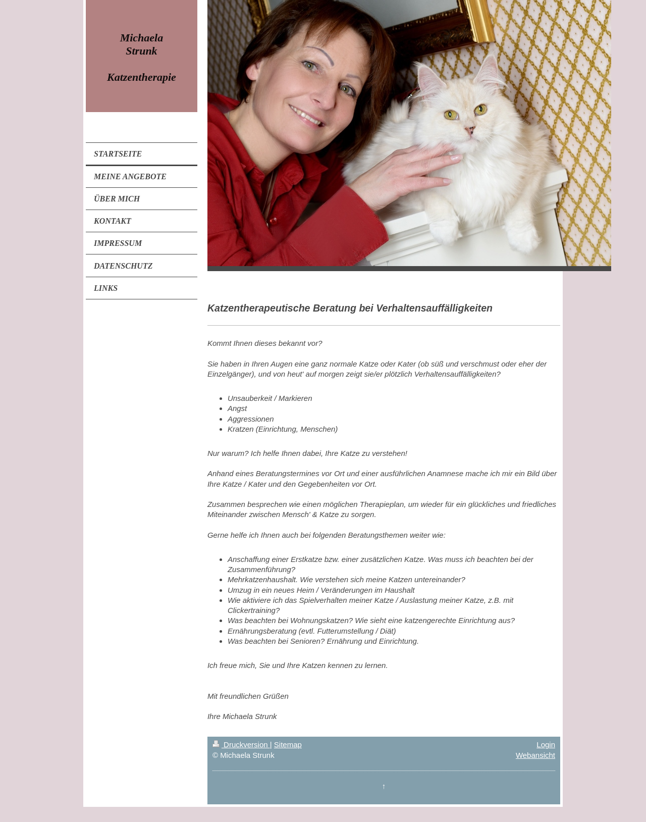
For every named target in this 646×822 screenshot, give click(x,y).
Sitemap (288, 744)
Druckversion (241, 744)
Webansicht (535, 755)
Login (545, 744)
